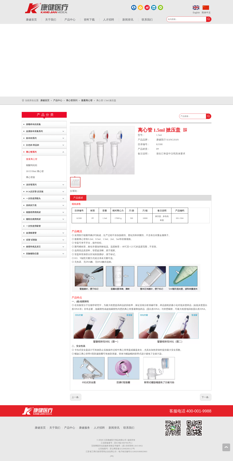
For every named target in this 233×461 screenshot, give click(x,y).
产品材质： (144, 149)
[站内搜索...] (186, 19)
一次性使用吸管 (33, 226)
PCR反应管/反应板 (34, 191)
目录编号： (144, 144)
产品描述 (78, 197)
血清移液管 (31, 233)
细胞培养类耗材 (33, 212)
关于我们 (54, 427)
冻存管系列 (31, 184)
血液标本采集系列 (34, 131)
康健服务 (84, 427)
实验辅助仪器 (32, 253)
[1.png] (184, 428)
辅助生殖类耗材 (33, 219)
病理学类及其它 (33, 246)
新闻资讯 (114, 427)
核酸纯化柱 (31, 165)
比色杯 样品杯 (32, 145)
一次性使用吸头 (33, 198)
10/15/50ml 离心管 (35, 171)
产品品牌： (144, 139)
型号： (141, 135)
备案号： (110, 443)
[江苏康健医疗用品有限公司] (37, 411)
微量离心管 (31, 159)
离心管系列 (31, 152)
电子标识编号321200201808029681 (133, 451)
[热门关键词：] (208, 19)
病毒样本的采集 (33, 124)
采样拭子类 (31, 205)
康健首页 (40, 427)
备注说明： (144, 153)
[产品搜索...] (192, 116)
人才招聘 (99, 427)
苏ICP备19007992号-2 (123, 443)
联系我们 (128, 427)
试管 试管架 (31, 240)
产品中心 (69, 427)
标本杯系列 (31, 138)
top (226, 447)
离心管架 (30, 177)
